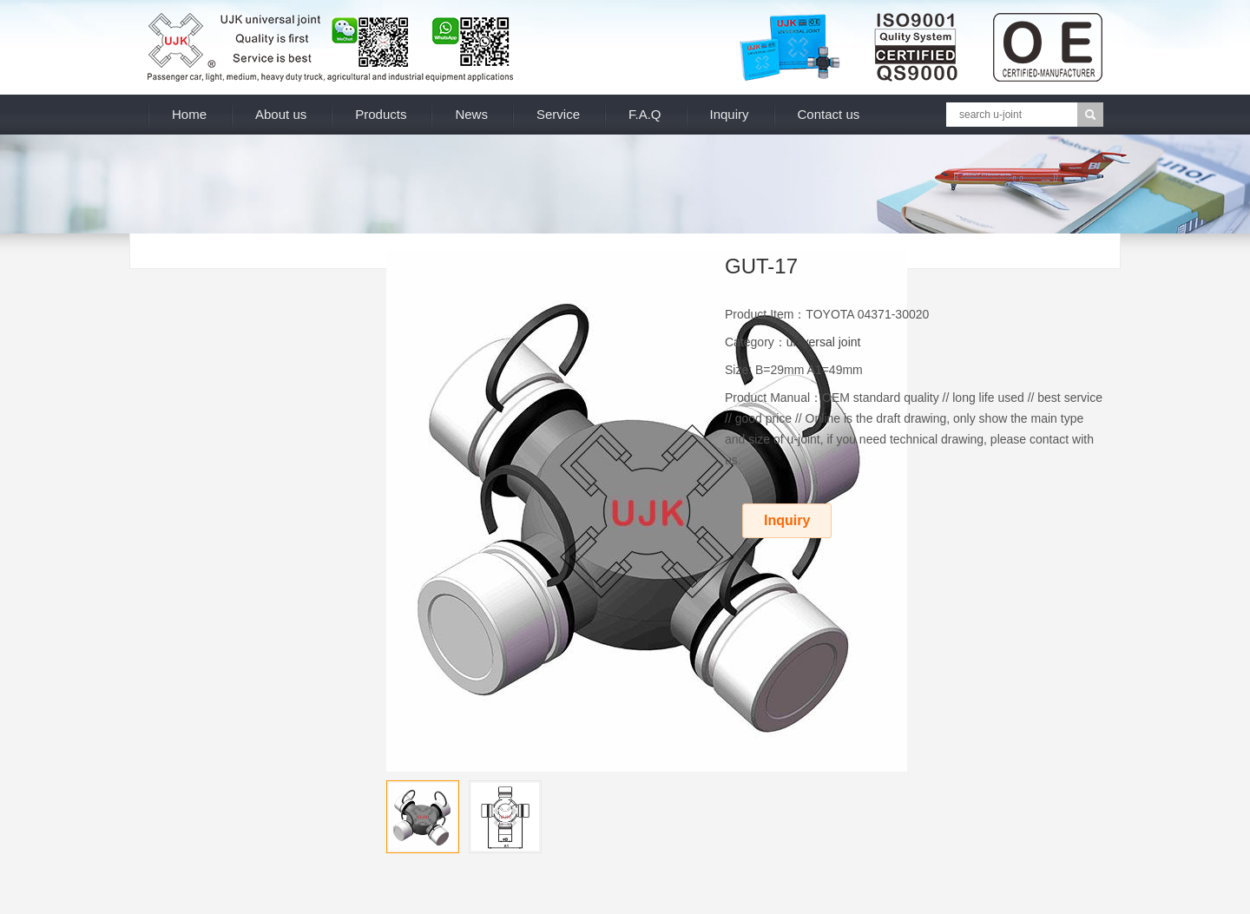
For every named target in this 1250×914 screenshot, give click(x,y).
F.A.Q (644, 114)
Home (189, 114)
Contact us (829, 114)
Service (558, 114)
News (471, 114)
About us (280, 114)
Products (380, 114)
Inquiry (729, 114)
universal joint (823, 342)
